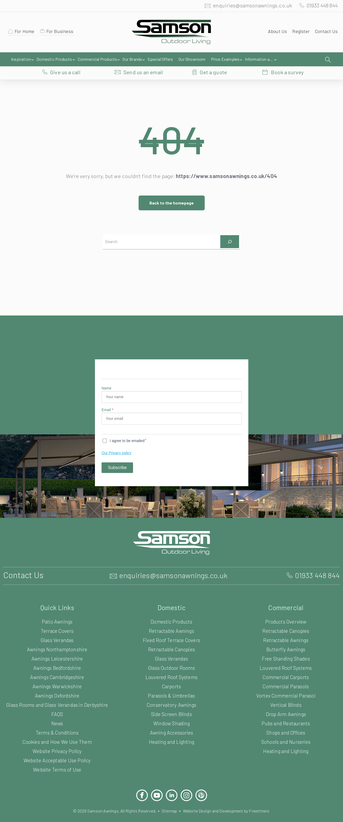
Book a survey (287, 59)
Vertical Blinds (286, 694)
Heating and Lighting (171, 731)
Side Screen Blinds (171, 703)
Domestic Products (171, 611)
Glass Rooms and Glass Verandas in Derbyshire (57, 696)
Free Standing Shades (285, 648)
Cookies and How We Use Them (57, 736)
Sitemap (169, 805)
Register (299, 32)
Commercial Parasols (286, 676)
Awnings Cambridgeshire (57, 666)
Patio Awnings (57, 611)
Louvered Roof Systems (171, 666)
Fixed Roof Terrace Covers (171, 629)
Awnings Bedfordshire (57, 657)
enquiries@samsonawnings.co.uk (247, 6)
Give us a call (65, 59)
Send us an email (143, 59)
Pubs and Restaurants (285, 713)
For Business (62, 32)
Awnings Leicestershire (57, 648)
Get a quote (213, 59)
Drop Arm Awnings (286, 703)
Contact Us (326, 32)
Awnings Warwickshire (57, 676)
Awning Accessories (171, 722)
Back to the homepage (171, 192)
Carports (171, 676)
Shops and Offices (286, 722)
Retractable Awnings (171, 620)
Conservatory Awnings (171, 694)
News (57, 718)
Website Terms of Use (57, 764)
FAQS (57, 708)
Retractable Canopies (171, 639)
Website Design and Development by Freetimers (230, 805)
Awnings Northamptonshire (57, 639)
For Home (25, 32)
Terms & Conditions (57, 727)
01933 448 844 (320, 6)
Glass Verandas (57, 629)
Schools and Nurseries (286, 731)
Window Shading (171, 713)
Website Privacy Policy (57, 745)
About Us (275, 32)
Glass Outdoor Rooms (171, 657)
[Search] (229, 230)
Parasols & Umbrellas (171, 685)
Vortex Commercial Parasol (286, 685)
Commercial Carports (286, 666)
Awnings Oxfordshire (57, 685)
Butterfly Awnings (285, 639)
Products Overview (285, 611)
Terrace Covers (57, 620)
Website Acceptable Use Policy (57, 755)
